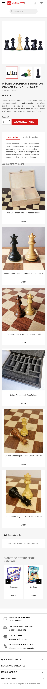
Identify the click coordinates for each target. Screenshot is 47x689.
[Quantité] (5, 122)
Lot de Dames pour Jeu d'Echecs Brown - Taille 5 (23, 334)
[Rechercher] (24, 11)
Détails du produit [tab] (30, 137)
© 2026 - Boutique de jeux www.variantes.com (21, 686)
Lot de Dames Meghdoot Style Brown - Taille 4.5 (23, 456)
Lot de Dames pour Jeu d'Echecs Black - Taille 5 (23, 274)
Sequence (14, 587)
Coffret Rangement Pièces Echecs (23, 395)
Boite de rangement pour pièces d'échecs (23, 213)
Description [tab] (13, 137)
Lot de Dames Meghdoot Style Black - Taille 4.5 (23, 517)
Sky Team (33, 587)
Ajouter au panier (24, 122)
